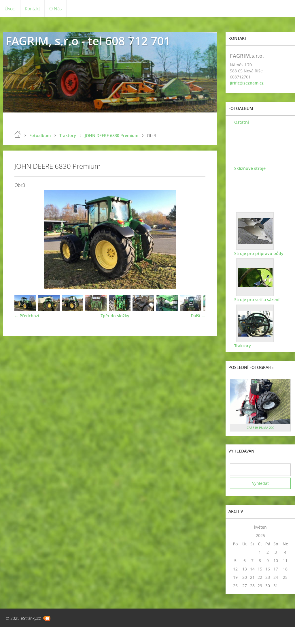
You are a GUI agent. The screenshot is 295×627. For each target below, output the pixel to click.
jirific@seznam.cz (247, 83)
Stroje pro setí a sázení (256, 299)
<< (235, 527)
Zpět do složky (115, 315)
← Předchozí (26, 315)
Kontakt (32, 8)
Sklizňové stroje (250, 168)
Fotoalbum (40, 135)
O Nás (55, 8)
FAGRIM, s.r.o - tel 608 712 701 (88, 41)
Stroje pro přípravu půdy (258, 253)
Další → (198, 315)
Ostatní (241, 122)
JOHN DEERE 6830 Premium (111, 135)
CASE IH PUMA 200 (260, 427)
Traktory (67, 135)
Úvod (10, 8)
